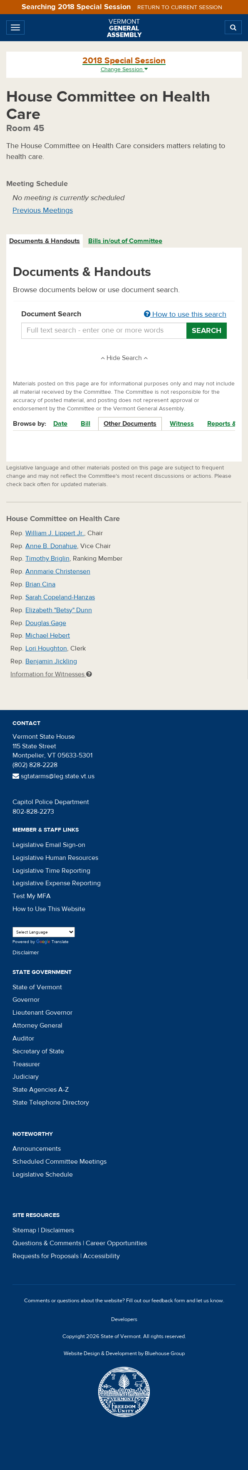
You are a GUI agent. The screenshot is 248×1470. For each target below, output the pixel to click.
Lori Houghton (46, 648)
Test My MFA (31, 896)
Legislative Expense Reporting (56, 883)
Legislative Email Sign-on (48, 845)
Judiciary (25, 1077)
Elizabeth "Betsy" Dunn (58, 610)
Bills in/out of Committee (125, 241)
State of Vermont (37, 987)
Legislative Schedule (42, 1174)
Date (60, 424)
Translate (52, 942)
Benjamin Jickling (51, 661)
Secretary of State (38, 1051)
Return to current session (179, 7)
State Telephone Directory (50, 1102)
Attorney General (37, 1025)
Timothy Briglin (47, 558)
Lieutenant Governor (42, 1012)
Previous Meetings (42, 210)
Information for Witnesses (51, 674)
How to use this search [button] (185, 314)
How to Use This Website (48, 909)
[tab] (45, 241)
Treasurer (26, 1064)
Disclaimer (25, 952)
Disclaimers (57, 1230)
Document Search (124, 314)
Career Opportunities (116, 1243)
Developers (124, 1319)
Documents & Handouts (44, 241)
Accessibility (101, 1256)
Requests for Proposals (45, 1256)
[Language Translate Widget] (43, 932)
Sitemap (24, 1230)
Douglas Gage (45, 623)
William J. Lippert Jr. (54, 533)
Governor (26, 1000)
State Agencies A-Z (40, 1089)
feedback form (168, 1300)
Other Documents (130, 424)
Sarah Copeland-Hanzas (60, 597)
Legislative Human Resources (55, 858)
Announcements (36, 1149)
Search (206, 330)
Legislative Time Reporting (51, 871)
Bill (85, 424)
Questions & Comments (46, 1243)
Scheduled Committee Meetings (59, 1161)
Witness (182, 424)
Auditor (23, 1038)
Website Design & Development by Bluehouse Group (124, 1353)
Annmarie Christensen (57, 571)
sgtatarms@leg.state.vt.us (53, 776)
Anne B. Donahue (51, 546)
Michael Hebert (47, 635)
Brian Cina (40, 584)
